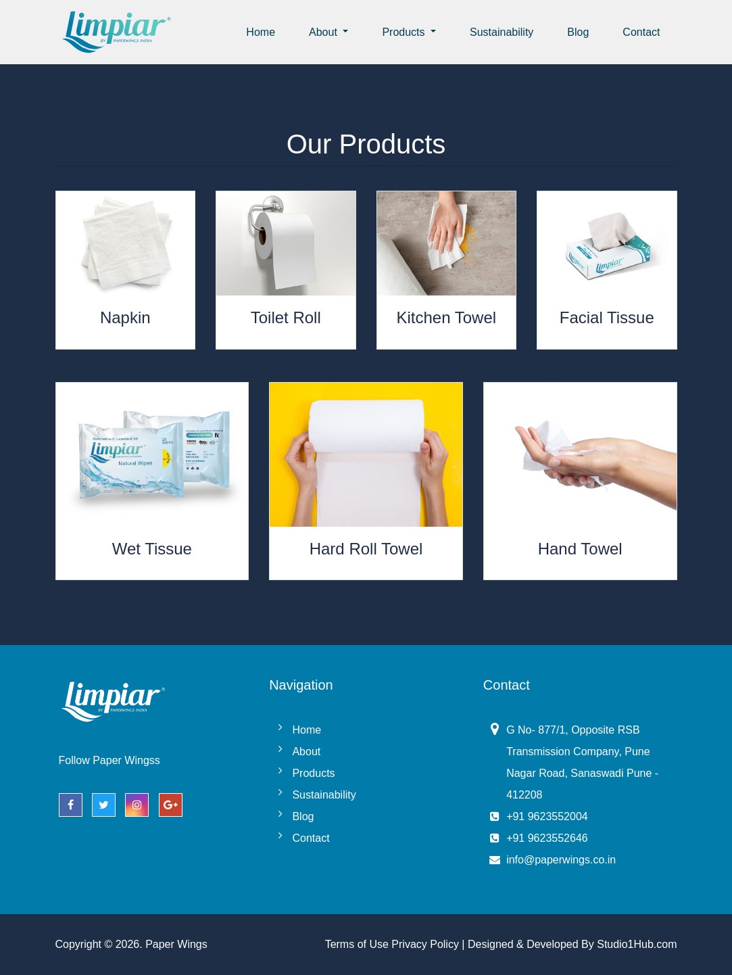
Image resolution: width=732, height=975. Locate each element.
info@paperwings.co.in (561, 859)
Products (313, 773)
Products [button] (405, 32)
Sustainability (501, 32)
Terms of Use (357, 944)
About (306, 751)
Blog (578, 32)
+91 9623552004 (547, 816)
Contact (641, 32)
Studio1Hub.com (637, 944)
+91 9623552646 (547, 838)
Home (260, 32)
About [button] (324, 32)
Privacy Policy (425, 944)
